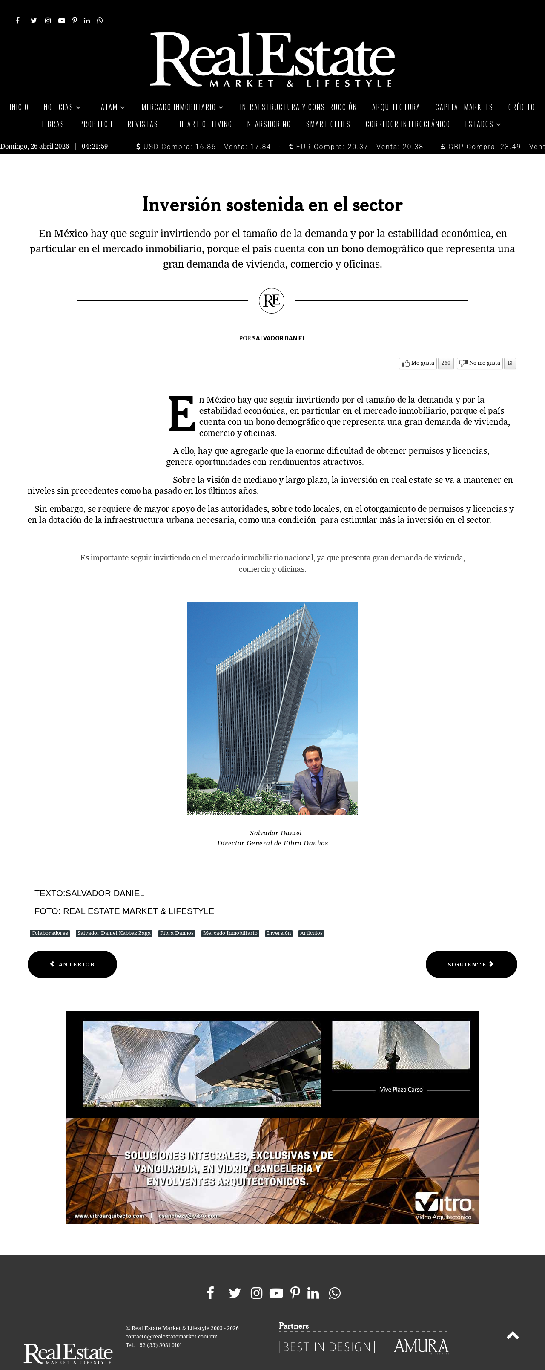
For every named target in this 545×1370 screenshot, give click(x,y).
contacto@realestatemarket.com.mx (171, 1318)
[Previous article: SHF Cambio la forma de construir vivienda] (72, 945)
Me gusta (422, 344)
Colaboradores (50, 914)
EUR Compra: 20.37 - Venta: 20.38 (356, 128)
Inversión (279, 914)
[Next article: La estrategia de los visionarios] (471, 945)
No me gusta (484, 344)
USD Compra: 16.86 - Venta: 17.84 (203, 128)
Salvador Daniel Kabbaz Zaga (114, 914)
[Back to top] (513, 1318)
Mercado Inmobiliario (230, 914)
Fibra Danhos (177, 914)
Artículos (311, 914)
